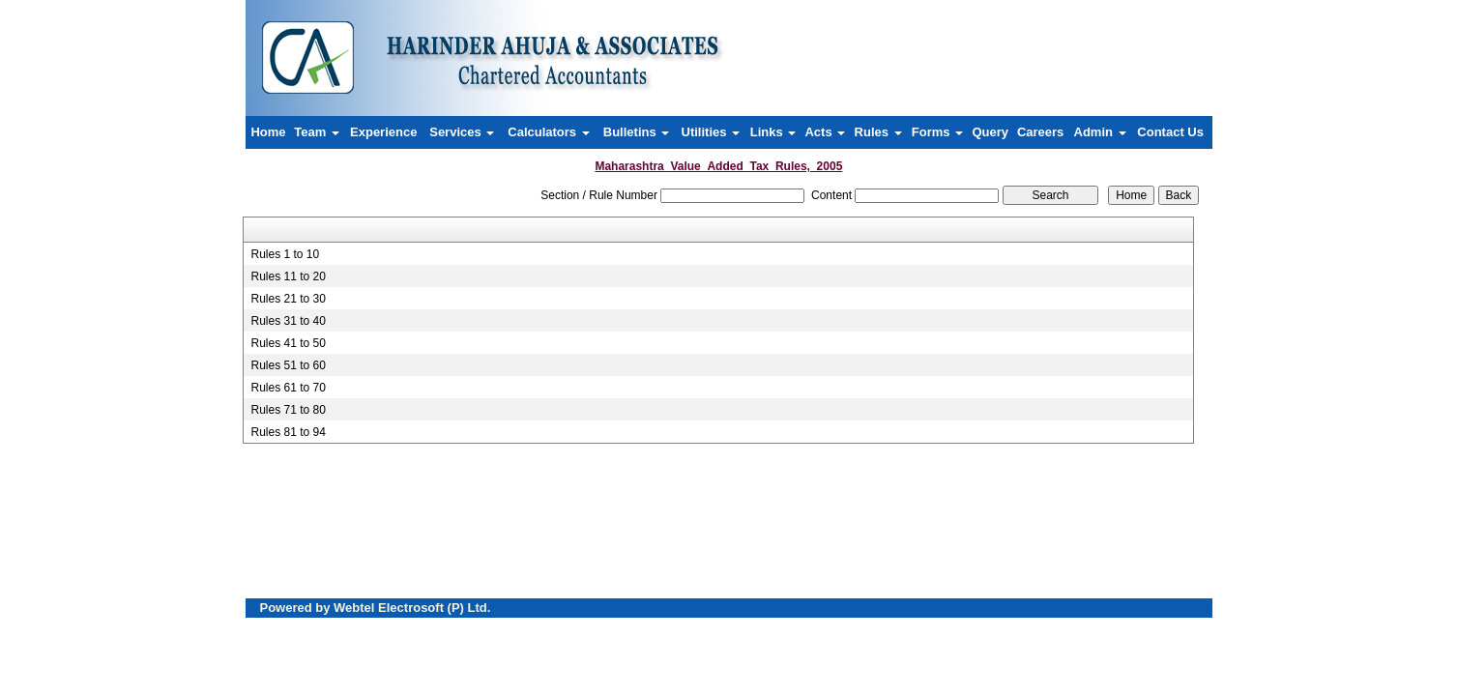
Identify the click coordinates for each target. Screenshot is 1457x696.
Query (990, 132)
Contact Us (1170, 132)
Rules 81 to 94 (287, 432)
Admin (1100, 132)
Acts (824, 132)
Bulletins (636, 132)
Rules (878, 132)
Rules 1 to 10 (284, 254)
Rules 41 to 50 (287, 343)
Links (773, 132)
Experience (383, 132)
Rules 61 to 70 (287, 387)
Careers (1040, 132)
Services (461, 132)
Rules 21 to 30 (287, 298)
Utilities (711, 132)
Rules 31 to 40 (287, 321)
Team (316, 132)
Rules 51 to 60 (287, 365)
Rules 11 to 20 (287, 276)
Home (267, 132)
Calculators (548, 132)
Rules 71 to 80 (287, 410)
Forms (937, 132)
